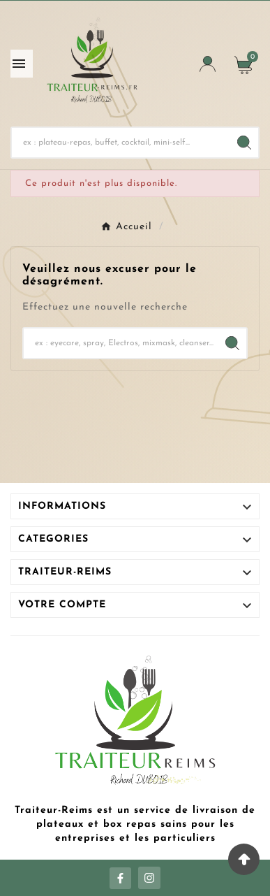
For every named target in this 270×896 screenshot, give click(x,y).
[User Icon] (208, 64)
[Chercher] (121, 142)
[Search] (244, 143)
